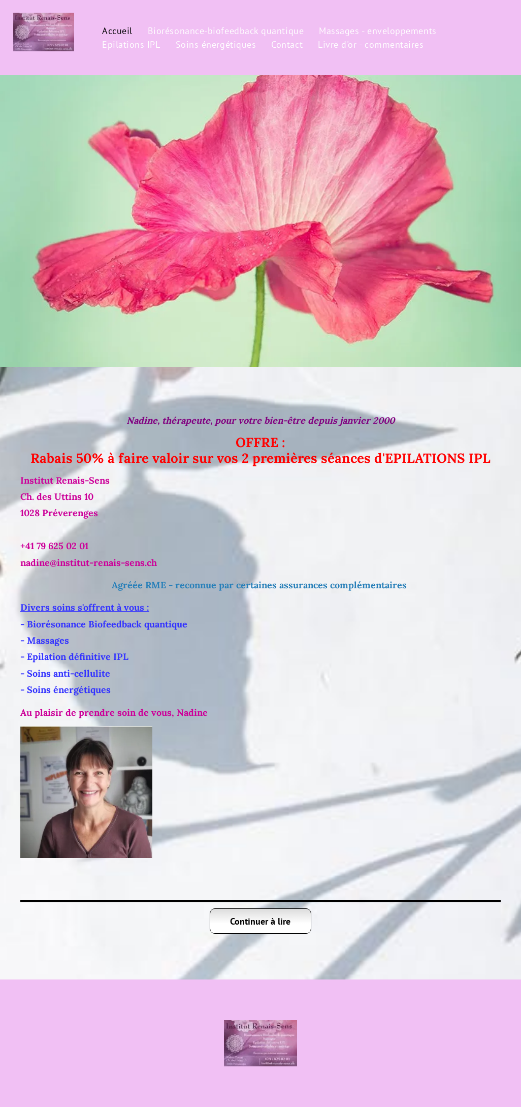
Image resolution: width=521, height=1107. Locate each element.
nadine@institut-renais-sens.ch (88, 562)
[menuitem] (117, 31)
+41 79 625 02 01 (54, 546)
